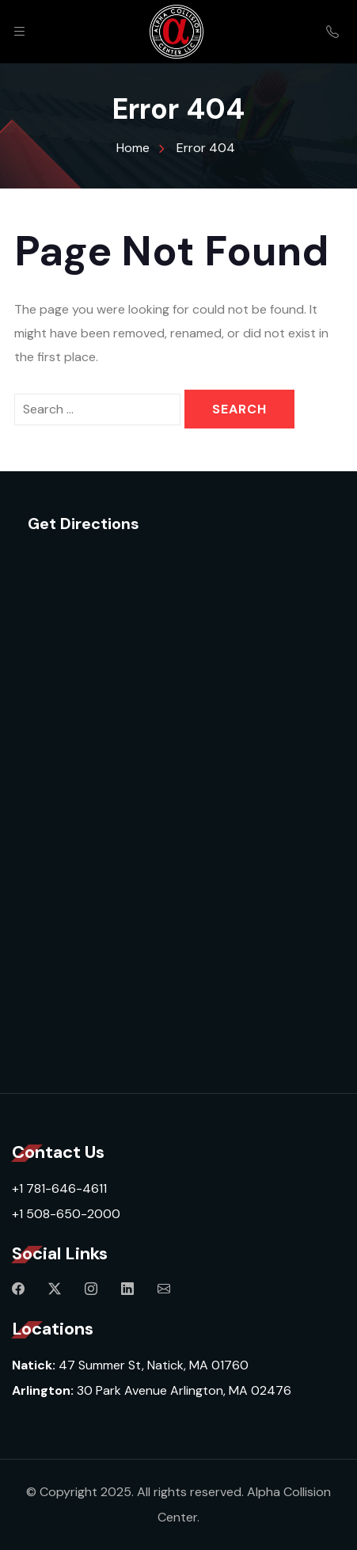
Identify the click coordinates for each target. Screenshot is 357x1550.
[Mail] (164, 1289)
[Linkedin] (127, 1289)
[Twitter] (54, 1289)
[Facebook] (18, 1289)
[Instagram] (91, 1289)
